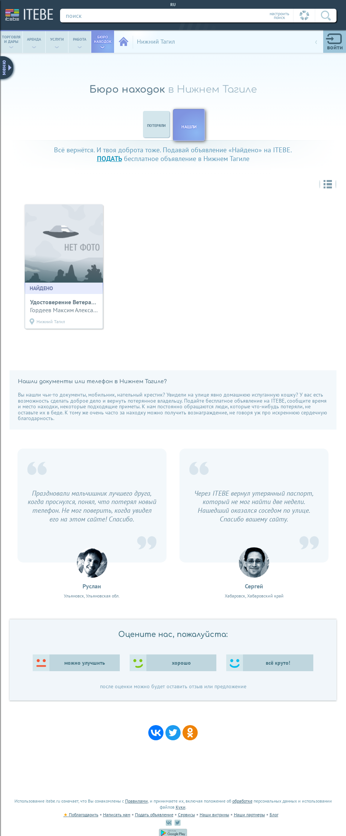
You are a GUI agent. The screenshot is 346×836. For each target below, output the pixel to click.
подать (109, 158)
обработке (242, 801)
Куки (181, 807)
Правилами (136, 801)
